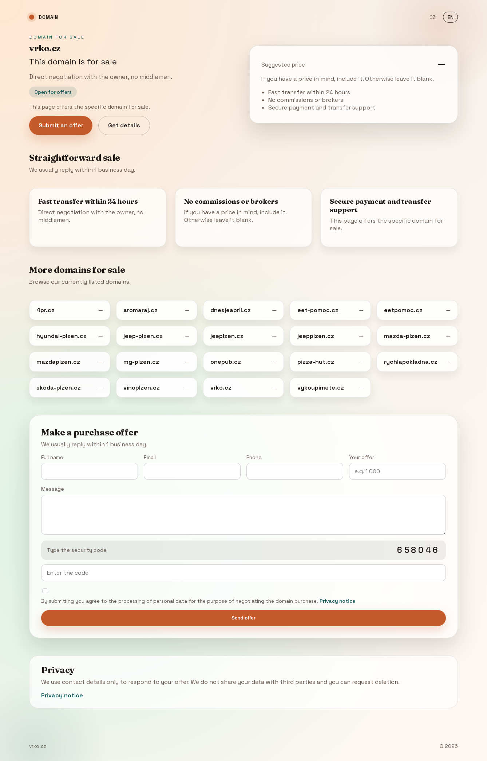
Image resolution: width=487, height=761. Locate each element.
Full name (89, 467)
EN (451, 17)
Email (192, 467)
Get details (124, 125)
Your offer (397, 467)
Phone (294, 467)
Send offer (243, 618)
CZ (432, 17)
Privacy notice (337, 601)
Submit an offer (61, 125)
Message (243, 510)
